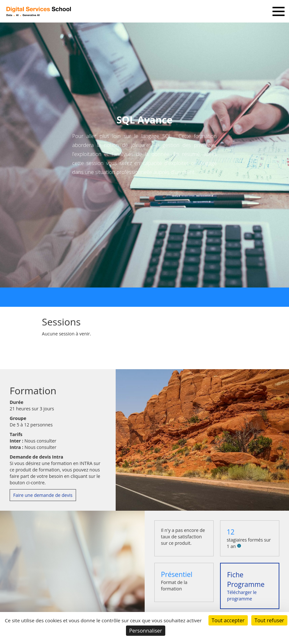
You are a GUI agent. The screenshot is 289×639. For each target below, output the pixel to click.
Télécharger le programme (246, 586)
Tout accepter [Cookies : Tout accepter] (228, 620)
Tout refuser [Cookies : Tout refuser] (269, 620)
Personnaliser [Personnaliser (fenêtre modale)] (145, 630)
